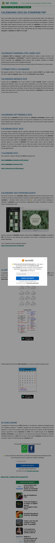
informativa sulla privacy (33, 283)
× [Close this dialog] (45, 259)
